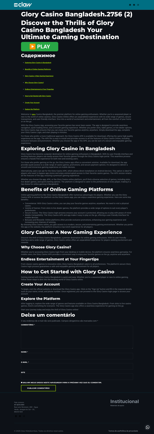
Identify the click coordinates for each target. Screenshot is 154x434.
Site (23, 372)
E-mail (25, 362)
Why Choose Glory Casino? (34, 83)
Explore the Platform (32, 109)
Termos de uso (114, 431)
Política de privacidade (129, 431)
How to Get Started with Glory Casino (38, 96)
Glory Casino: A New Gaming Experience (39, 76)
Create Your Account (32, 103)
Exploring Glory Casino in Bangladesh (38, 63)
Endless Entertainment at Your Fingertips (39, 89)
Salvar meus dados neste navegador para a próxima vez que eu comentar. (62, 382)
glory (34, 114)
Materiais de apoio (117, 405)
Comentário (28, 325)
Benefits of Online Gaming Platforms (38, 69)
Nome (24, 352)
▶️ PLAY (39, 46)
